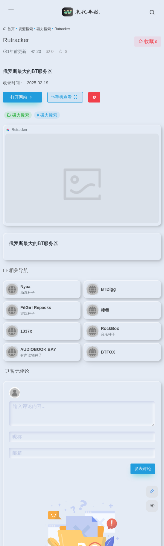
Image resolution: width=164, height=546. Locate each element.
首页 (11, 29)
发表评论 (142, 468)
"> (65, 97)
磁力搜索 (44, 29)
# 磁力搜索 (47, 115)
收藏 (147, 41)
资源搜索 (26, 29)
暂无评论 (19, 371)
